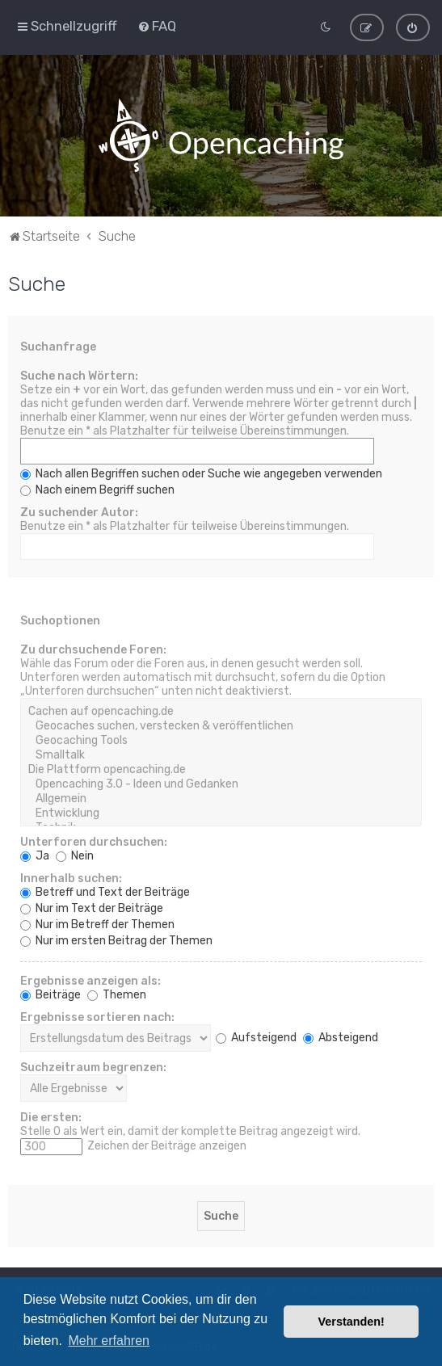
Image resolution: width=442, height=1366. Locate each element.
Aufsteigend (256, 1036)
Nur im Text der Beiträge (91, 907)
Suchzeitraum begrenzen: (93, 1066)
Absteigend (340, 1036)
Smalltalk (221, 753)
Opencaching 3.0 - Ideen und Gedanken (221, 782)
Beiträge (50, 993)
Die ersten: (51, 1116)
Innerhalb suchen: (71, 877)
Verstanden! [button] (351, 1321)
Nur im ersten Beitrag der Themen (116, 939)
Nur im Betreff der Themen (97, 923)
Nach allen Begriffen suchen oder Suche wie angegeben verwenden (201, 472)
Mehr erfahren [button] (108, 1340)
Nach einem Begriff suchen (97, 488)
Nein (75, 854)
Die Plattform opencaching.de (221, 768)
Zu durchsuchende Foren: (93, 648)
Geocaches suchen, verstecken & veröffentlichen (221, 724)
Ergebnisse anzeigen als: (90, 979)
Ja (34, 854)
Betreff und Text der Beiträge (105, 890)
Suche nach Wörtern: (79, 374)
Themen (116, 993)
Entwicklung (221, 812)
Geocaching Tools (221, 739)
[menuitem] (156, 25)
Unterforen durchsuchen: (93, 840)
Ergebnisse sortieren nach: (97, 1016)
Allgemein (221, 797)
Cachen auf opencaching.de (221, 710)
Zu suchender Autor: (79, 511)
